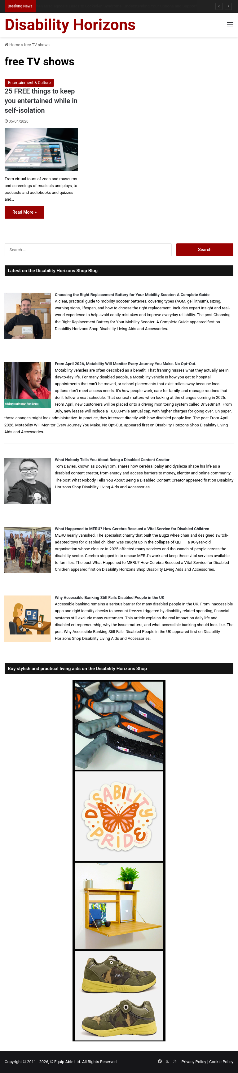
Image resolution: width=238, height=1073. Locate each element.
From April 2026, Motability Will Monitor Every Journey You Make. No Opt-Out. (125, 363)
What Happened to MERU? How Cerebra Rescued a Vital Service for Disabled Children (132, 528)
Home (12, 44)
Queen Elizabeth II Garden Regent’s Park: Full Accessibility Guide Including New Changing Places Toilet (124, 6)
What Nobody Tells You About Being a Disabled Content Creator (112, 459)
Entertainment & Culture (29, 82)
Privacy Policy (193, 1061)
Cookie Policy (221, 1061)
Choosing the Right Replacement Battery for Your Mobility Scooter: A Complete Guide (132, 294)
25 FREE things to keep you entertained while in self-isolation (41, 100)
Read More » (24, 212)
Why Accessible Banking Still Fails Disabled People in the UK (109, 597)
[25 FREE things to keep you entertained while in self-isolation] (41, 149)
